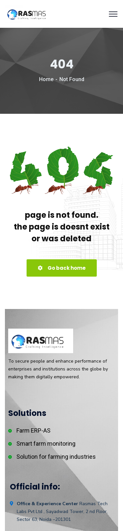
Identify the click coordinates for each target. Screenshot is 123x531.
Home (46, 79)
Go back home (62, 268)
